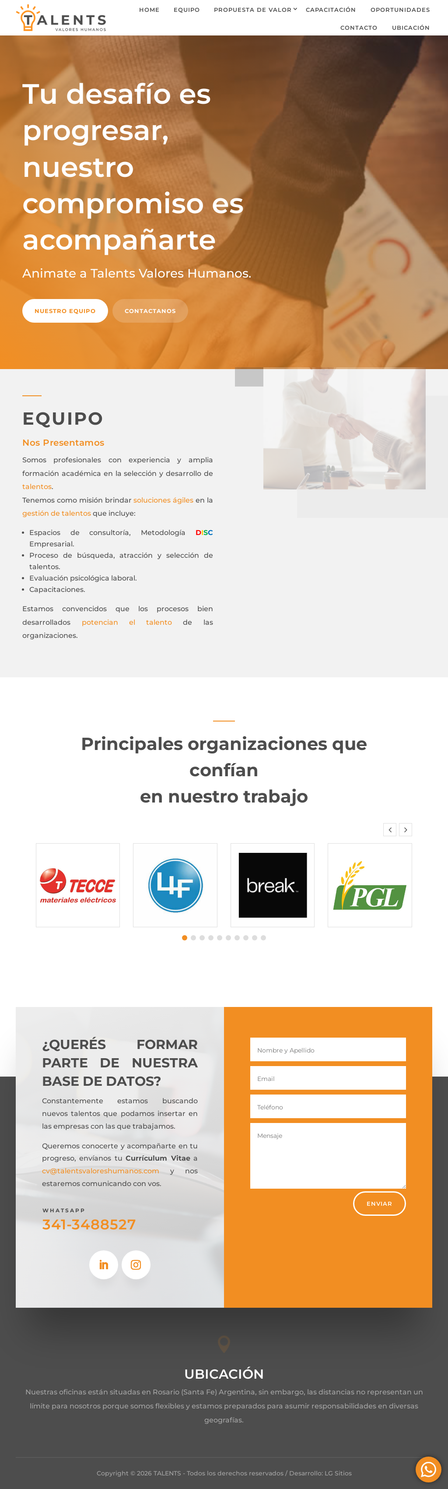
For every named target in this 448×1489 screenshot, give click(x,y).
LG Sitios (338, 1473)
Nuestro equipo (65, 310)
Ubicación (411, 27)
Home (149, 9)
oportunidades (400, 9)
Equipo (187, 9)
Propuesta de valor (253, 9)
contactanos (150, 310)
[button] (405, 829)
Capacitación (331, 9)
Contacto (359, 27)
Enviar (379, 1203)
